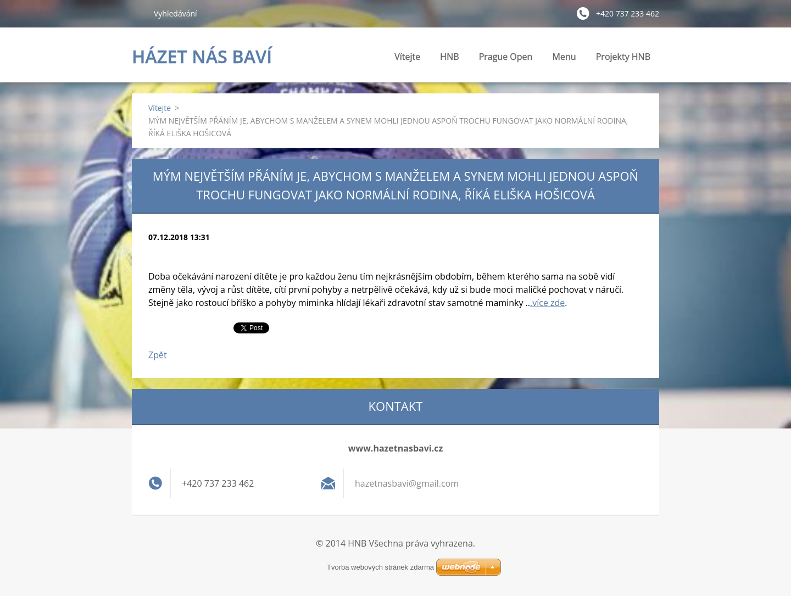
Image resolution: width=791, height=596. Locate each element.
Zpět (157, 355)
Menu (564, 60)
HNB (449, 60)
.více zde (547, 303)
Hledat (138, 13)
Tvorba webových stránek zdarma (380, 567)
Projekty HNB (623, 60)
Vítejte (407, 57)
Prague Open (506, 57)
